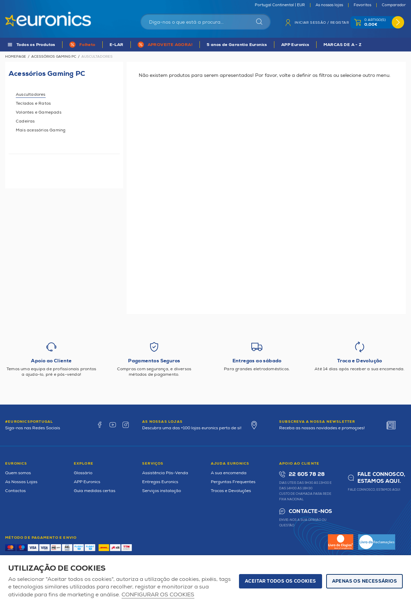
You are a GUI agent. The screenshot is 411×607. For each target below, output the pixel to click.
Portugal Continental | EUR (280, 5)
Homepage (15, 57)
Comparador (394, 5)
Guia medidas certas (94, 490)
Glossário (83, 473)
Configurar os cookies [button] (158, 595)
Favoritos (362, 5)
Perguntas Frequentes (233, 482)
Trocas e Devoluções (231, 490)
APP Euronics (295, 44)
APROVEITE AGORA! (170, 44)
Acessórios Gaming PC (53, 57)
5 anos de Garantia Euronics (237, 44)
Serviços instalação (161, 490)
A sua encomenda (229, 473)
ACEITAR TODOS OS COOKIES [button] (280, 581)
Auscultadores (31, 94)
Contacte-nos (310, 511)
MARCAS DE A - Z (342, 44)
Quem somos (18, 473)
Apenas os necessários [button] (364, 581)
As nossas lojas (329, 5)
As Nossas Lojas (21, 482)
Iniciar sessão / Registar (322, 23)
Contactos (15, 490)
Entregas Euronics (160, 482)
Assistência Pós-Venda (165, 473)
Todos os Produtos (35, 44)
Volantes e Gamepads (38, 112)
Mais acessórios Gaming (40, 130)
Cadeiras (25, 121)
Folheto (87, 44)
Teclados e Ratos (33, 103)
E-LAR (117, 44)
